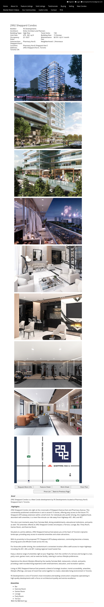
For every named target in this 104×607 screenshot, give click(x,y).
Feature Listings (27, 6)
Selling (71, 6)
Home (5, 6)
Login (79, 2)
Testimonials (53, 6)
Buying (63, 6)
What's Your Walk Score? (19, 601)
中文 (61, 10)
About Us (14, 6)
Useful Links (43, 10)
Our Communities (29, 10)
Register (71, 2)
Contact (54, 10)
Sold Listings (40, 6)
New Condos (81, 6)
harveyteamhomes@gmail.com (92, 2)
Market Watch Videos (11, 10)
